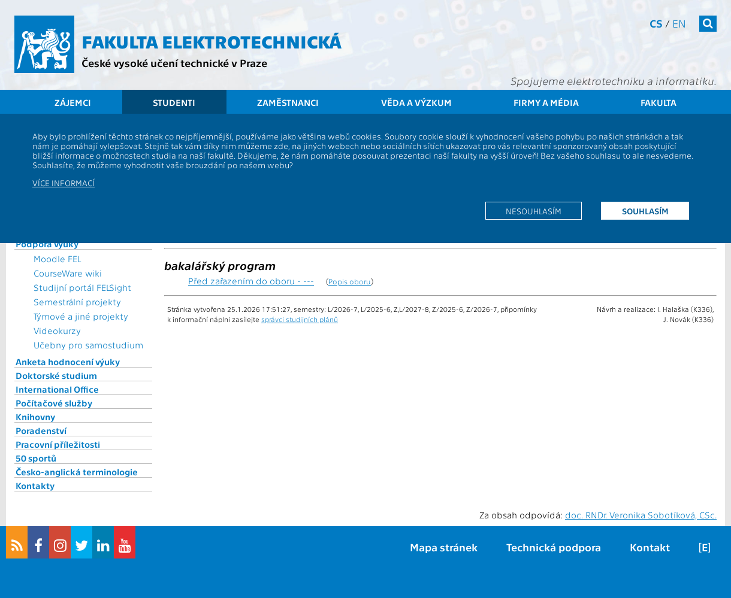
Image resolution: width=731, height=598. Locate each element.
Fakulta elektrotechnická (211, 40)
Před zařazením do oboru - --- (251, 280)
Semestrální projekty (77, 301)
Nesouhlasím (533, 210)
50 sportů (36, 458)
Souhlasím (645, 210)
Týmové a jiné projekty (81, 316)
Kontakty (35, 485)
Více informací (63, 182)
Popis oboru (349, 281)
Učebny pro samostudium (88, 344)
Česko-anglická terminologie (77, 471)
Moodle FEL (57, 258)
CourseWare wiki (68, 273)
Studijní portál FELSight (82, 287)
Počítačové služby (54, 402)
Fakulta (658, 102)
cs (656, 23)
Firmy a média (546, 102)
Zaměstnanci (288, 102)
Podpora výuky (47, 243)
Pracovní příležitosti (58, 444)
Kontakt (650, 547)
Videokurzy (57, 330)
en (679, 23)
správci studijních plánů (299, 319)
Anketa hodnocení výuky (68, 361)
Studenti (174, 102)
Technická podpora (553, 547)
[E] (705, 547)
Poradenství (41, 430)
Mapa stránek (444, 547)
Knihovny (35, 416)
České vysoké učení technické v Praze (174, 62)
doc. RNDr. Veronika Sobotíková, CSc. (641, 514)
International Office (57, 389)
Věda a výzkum (416, 102)
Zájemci (73, 102)
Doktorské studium (56, 375)
